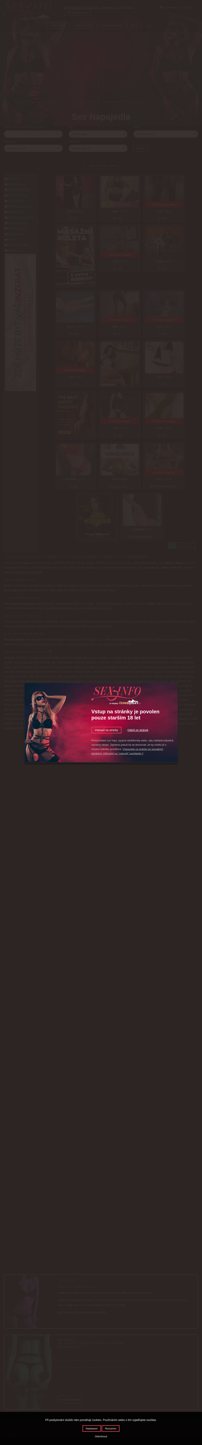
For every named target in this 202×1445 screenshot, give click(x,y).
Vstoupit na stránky (106, 730)
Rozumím (110, 1428)
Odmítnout (101, 1436)
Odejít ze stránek (137, 730)
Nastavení (92, 1428)
